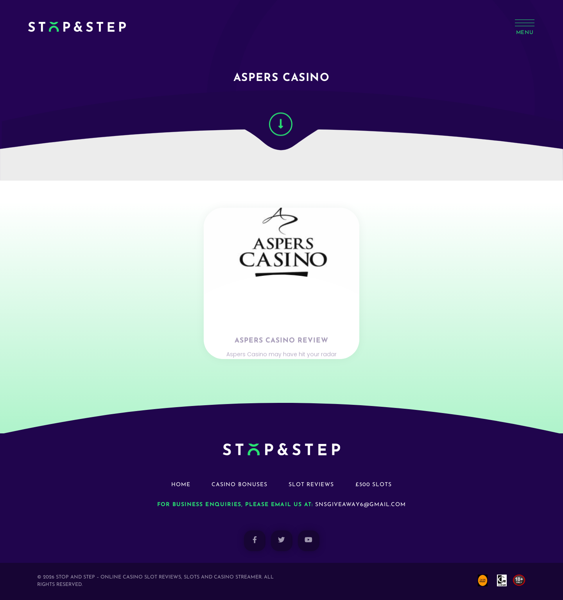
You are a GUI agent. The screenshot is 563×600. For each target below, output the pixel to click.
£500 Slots (373, 485)
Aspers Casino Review (281, 350)
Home (180, 485)
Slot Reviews (311, 485)
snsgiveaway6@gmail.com (360, 505)
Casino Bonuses (239, 485)
